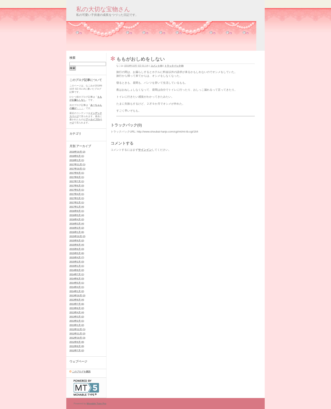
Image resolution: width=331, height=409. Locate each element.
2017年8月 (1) (76, 177)
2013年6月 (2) (76, 308)
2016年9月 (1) (76, 211)
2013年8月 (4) (76, 299)
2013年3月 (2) (76, 316)
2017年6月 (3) (76, 185)
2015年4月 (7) (76, 257)
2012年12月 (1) (77, 329)
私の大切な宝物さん (103, 9)
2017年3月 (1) (76, 198)
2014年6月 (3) (76, 278)
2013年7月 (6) (76, 304)
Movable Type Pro (96, 403)
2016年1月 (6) (76, 232)
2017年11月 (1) (77, 164)
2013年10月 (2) (77, 295)
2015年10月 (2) (77, 236)
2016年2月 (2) (76, 228)
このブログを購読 (81, 371)
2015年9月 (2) (76, 240)
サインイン (145, 149)
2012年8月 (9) (76, 346)
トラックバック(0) (173, 65)
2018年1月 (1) (76, 160)
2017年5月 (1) (76, 190)
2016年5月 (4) (76, 215)
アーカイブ (83, 146)
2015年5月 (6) (76, 253)
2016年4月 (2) (76, 219)
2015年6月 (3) (76, 249)
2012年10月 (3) (77, 338)
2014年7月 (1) (76, 274)
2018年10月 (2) (77, 151)
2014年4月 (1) (76, 287)
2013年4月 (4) (76, 312)
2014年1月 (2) (76, 291)
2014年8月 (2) (76, 270)
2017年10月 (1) (77, 168)
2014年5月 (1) (76, 283)
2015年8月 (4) (76, 244)
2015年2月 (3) (76, 261)
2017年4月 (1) (76, 194)
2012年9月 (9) (76, 342)
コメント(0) (157, 65)
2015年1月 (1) (76, 266)
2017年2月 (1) (76, 202)
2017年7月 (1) (76, 181)
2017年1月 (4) (76, 206)
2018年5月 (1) (76, 156)
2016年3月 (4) (76, 223)
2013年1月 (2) (76, 325)
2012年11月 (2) (77, 333)
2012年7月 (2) (76, 350)
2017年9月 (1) (76, 173)
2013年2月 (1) (76, 321)
